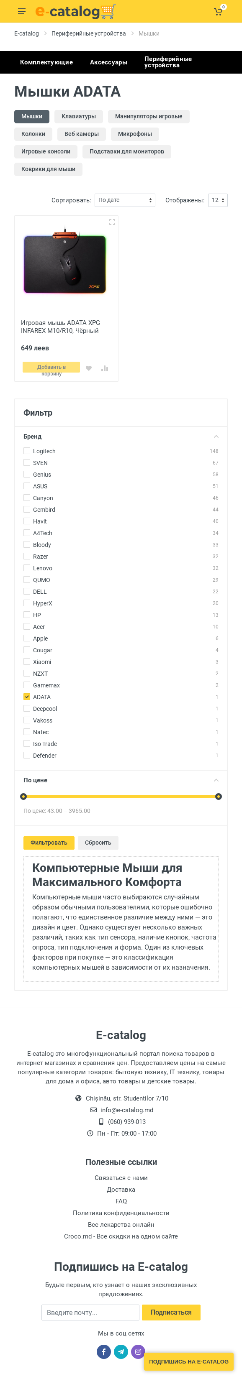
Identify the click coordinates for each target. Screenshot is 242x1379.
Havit (40, 519)
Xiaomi (42, 659)
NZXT (40, 671)
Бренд (121, 434)
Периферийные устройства (88, 33)
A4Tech (42, 530)
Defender (45, 753)
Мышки (31, 116)
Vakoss (42, 718)
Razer (40, 554)
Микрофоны (135, 133)
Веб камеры (81, 133)
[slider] (23, 794)
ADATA (42, 694)
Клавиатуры (79, 116)
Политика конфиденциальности (121, 1210)
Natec (41, 729)
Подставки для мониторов (127, 151)
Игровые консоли (45, 151)
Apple (40, 636)
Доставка (121, 1187)
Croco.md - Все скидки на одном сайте (121, 1234)
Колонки (33, 133)
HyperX (42, 601)
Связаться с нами (121, 1175)
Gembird (44, 507)
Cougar (42, 647)
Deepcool (45, 706)
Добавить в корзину (52, 367)
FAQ (121, 1199)
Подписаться (171, 1310)
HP (37, 612)
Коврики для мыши (48, 169)
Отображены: (185, 200)
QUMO (41, 577)
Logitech (44, 448)
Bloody (42, 542)
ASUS (40, 483)
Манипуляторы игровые (149, 116)
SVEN (40, 460)
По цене (121, 777)
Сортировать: (71, 200)
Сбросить (98, 840)
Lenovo (42, 565)
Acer (39, 624)
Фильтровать (49, 840)
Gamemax (46, 682)
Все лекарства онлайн (121, 1222)
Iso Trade (45, 741)
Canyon (43, 495)
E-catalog (26, 33)
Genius (42, 472)
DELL (40, 589)
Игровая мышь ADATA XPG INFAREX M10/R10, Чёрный (60, 327)
